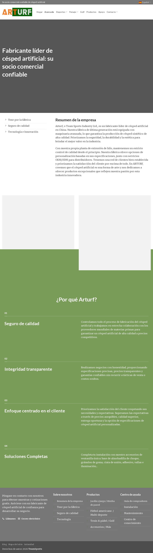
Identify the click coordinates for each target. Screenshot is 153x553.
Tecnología (64, 519)
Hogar (39, 12)
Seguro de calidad (67, 513)
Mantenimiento (133, 513)
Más (108, 526)
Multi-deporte (99, 514)
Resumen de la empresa (70, 501)
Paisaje (73, 11)
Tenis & (95, 520)
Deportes (61, 11)
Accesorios (97, 526)
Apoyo (101, 12)
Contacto (112, 11)
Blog (4, 544)
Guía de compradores (135, 501)
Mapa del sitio (15, 544)
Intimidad (29, 544)
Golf (82, 12)
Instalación (131, 506)
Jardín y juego (97, 501)
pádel (104, 520)
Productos (91, 12)
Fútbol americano (101, 510)
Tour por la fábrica (68, 506)
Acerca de (49, 12)
